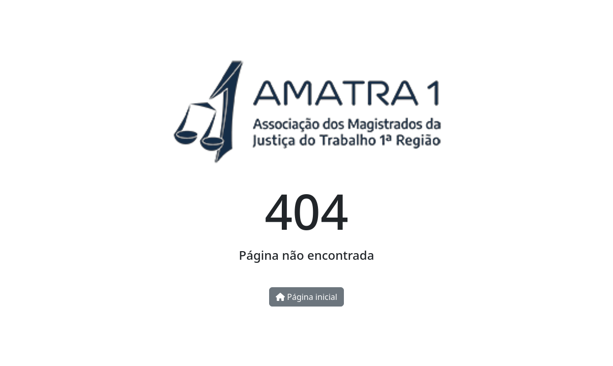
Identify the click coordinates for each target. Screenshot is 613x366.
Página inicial (306, 296)
